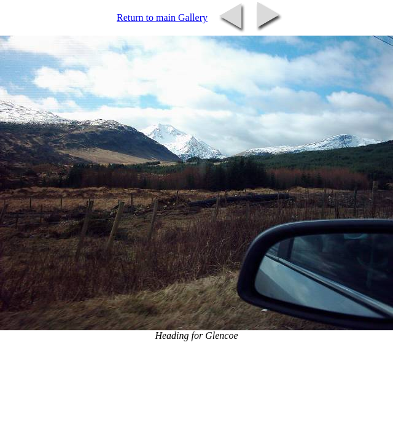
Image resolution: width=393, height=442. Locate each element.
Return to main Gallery (162, 17)
